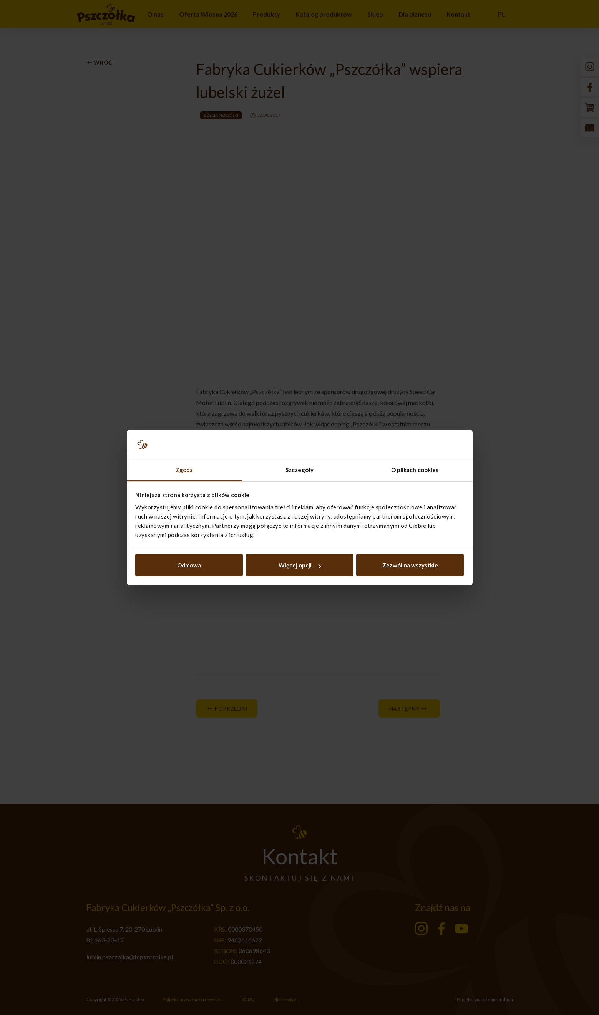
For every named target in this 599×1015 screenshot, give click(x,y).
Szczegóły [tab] (299, 469)
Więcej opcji (300, 565)
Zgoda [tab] (184, 469)
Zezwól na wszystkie (410, 565)
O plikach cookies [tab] (415, 469)
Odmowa (189, 565)
